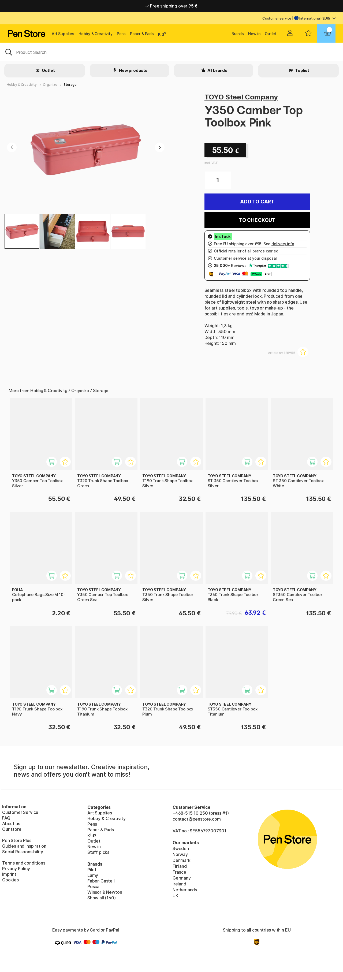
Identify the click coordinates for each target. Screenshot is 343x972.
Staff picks (98, 852)
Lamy (92, 875)
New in (254, 33)
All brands (217, 70)
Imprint (9, 874)
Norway (180, 854)
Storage (70, 85)
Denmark (182, 860)
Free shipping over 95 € (172, 6)
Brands (238, 33)
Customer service (276, 18)
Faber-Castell (101, 881)
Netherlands (185, 889)
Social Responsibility (22, 851)
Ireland (179, 884)
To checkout (257, 220)
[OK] (171, 52)
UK (175, 895)
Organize (50, 85)
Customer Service (20, 812)
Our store (11, 829)
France (179, 872)
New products (132, 70)
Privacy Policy (16, 868)
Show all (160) (101, 897)
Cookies (10, 879)
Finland (180, 866)
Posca (93, 886)
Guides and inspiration (24, 846)
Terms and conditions (23, 863)
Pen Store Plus (16, 840)
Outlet (271, 33)
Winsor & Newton (104, 892)
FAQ (6, 818)
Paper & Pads (142, 33)
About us (11, 823)
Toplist (301, 70)
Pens (121, 33)
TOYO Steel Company (241, 97)
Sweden (181, 848)
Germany (182, 878)
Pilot (91, 869)
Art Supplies (63, 33)
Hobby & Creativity (96, 33)
